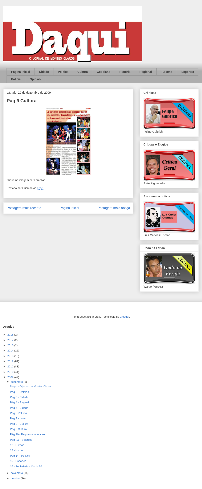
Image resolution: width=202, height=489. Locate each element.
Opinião (35, 79)
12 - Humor (17, 445)
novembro (17, 473)
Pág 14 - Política (20, 455)
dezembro (17, 381)
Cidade (44, 71)
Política (63, 71)
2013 (10, 356)
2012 (10, 361)
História (125, 71)
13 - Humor (17, 450)
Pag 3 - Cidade (19, 397)
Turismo (166, 71)
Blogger (124, 316)
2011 (10, 366)
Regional (146, 71)
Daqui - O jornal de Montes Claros (30, 386)
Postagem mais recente (24, 208)
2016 (10, 345)
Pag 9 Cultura (18, 429)
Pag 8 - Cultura (19, 423)
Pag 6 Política (18, 413)
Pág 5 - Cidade (19, 407)
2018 (10, 334)
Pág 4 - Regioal (19, 402)
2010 (10, 372)
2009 (10, 377)
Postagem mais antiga (114, 208)
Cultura (82, 71)
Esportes (187, 71)
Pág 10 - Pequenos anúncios (27, 434)
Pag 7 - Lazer (18, 418)
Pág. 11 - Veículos (21, 439)
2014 (10, 350)
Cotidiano (103, 71)
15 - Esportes (18, 461)
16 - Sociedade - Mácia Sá (26, 466)
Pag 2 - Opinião (19, 391)
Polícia (16, 79)
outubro (16, 478)
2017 (10, 340)
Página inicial (20, 71)
